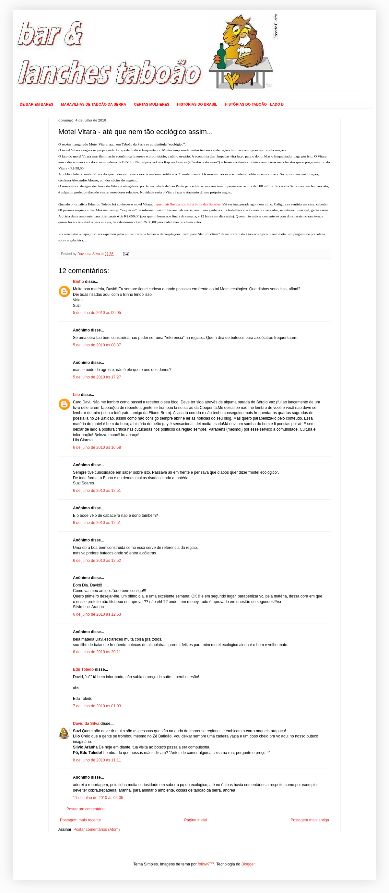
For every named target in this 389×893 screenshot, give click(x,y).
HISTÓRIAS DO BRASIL (197, 104)
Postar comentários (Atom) (97, 829)
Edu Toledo (83, 669)
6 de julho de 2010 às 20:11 (97, 652)
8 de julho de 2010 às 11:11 (97, 760)
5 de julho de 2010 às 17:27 (97, 377)
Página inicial (195, 820)
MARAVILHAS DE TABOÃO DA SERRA (93, 104)
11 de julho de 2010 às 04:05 (98, 797)
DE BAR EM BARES (36, 104)
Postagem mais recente (80, 820)
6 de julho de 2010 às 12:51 (97, 490)
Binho (78, 281)
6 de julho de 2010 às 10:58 (97, 447)
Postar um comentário (85, 809)
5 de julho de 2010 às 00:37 (97, 345)
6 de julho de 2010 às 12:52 (97, 560)
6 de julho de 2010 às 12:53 (97, 614)
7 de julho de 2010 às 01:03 (97, 706)
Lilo (76, 394)
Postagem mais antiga (309, 820)
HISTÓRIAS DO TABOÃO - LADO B (254, 104)
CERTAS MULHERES (151, 104)
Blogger (248, 864)
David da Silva (86, 723)
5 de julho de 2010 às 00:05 (97, 312)
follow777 (206, 864)
